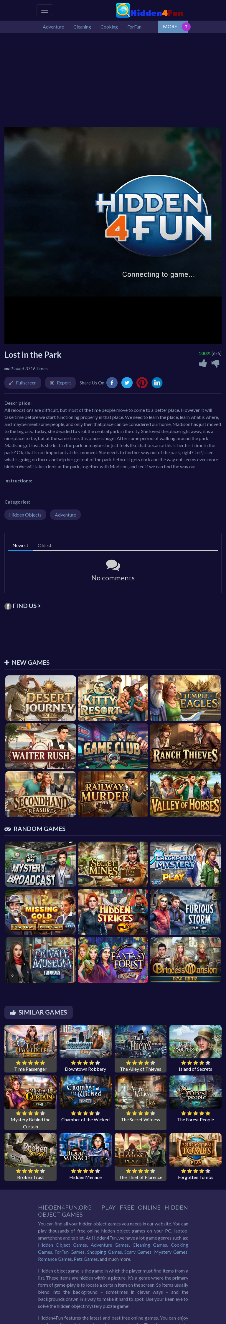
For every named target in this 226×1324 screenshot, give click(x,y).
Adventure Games (110, 1245)
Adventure (65, 514)
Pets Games (86, 1259)
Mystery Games (170, 1252)
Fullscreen (26, 382)
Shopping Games (104, 1252)
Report (64, 382)
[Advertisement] (113, 77)
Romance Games (55, 1259)
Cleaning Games (150, 1245)
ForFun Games (70, 1252)
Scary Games (137, 1252)
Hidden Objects (25, 514)
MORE (170, 26)
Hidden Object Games (62, 1245)
